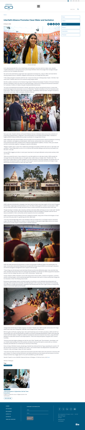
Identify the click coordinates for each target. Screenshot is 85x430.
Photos (64, 27)
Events (46, 6)
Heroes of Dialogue (8, 365)
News (63, 17)
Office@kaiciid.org (61, 419)
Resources (53, 6)
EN (71, 0)
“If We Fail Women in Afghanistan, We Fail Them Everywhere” (16, 392)
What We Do (34, 6)
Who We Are (26, 6)
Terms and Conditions (10, 419)
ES (78, 0)
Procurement (9, 411)
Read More (7, 398)
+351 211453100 (60, 421)
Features (64, 24)
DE (76, 0)
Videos (64, 20)
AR (73, 0)
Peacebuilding (7, 389)
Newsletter (65, 31)
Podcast (64, 34)
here (48, 357)
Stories (41, 6)
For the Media (9, 408)
